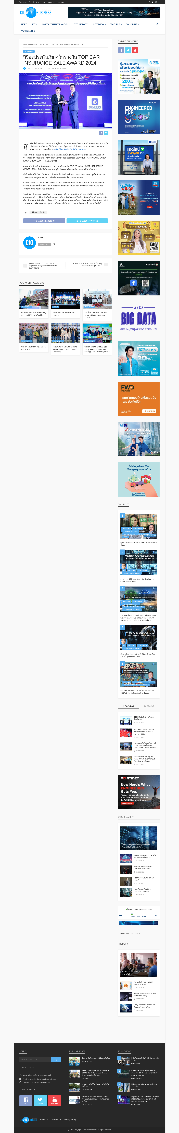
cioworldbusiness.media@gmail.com (42, 1079)
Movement (29, 51)
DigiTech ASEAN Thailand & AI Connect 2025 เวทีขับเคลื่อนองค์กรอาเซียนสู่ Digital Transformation (145, 1099)
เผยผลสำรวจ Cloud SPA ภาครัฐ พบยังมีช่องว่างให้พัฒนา (145, 856)
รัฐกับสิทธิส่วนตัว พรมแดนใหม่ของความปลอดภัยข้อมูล (138, 544)
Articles (126, 528)
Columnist (131, 24)
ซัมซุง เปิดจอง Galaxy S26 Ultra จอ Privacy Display (145, 995)
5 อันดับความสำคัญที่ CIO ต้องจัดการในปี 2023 (145, 1059)
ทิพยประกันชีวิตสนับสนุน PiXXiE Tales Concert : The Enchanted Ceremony (65, 349)
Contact (61, 2)
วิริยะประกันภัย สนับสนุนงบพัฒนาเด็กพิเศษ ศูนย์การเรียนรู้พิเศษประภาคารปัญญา (144, 759)
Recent (149, 706)
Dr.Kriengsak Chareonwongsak (136, 534)
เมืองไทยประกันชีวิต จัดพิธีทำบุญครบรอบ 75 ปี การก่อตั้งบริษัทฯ (33, 314)
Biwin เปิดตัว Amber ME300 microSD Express (143, 983)
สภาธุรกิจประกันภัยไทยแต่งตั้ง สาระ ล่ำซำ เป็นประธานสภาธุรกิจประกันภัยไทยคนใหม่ (95, 1099)
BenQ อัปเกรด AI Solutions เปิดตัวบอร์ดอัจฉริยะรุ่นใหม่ (144, 1006)
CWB (28, 68)
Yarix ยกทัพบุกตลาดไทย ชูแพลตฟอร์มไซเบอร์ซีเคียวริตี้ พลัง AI (136, 846)
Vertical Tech (28, 31)
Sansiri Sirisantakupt (132, 573)
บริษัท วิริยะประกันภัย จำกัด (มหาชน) (69, 149)
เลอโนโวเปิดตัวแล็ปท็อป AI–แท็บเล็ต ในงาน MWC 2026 (137, 973)
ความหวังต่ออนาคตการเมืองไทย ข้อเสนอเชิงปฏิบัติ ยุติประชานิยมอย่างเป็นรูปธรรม (137, 692)
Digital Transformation (55, 24)
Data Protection (130, 531)
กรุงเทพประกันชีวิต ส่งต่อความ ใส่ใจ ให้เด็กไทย (95, 1085)
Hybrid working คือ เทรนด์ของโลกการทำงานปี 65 (144, 1085)
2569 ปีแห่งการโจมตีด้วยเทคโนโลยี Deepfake (142, 890)
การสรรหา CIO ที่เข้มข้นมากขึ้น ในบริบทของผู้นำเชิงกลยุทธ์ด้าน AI (137, 580)
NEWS (33, 24)
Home (43, 2)
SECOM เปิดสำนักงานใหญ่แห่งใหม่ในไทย (144, 718)
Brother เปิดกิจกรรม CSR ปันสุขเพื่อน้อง (96, 1058)
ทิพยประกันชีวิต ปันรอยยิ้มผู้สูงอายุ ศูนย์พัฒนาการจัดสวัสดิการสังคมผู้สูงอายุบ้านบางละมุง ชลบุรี (97, 349)
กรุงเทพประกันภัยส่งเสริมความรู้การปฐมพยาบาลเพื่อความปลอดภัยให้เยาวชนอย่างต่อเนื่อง (145, 745)
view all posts (44, 244)
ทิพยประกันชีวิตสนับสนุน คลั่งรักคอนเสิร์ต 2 (33, 348)
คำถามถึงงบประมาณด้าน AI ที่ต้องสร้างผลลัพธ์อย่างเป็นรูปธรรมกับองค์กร (137, 655)
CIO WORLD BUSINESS (40, 1082)
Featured (115, 24)
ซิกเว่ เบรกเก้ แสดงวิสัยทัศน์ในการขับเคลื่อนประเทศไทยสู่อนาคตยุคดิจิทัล (144, 732)
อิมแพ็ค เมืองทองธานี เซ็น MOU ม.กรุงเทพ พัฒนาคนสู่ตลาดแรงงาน (96, 315)
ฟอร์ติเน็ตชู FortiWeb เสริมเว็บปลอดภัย (144, 879)
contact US (56, 1120)
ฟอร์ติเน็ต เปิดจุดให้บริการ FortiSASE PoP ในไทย (142, 868)
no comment (49, 68)
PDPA (126, 537)
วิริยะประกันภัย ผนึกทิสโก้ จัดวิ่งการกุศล (64, 314)
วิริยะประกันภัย (62, 68)
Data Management (131, 604)
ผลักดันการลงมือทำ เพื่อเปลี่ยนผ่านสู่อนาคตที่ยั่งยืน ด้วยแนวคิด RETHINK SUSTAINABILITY (144, 1073)
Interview (98, 24)
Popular (128, 706)
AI (124, 570)
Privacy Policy (70, 1120)
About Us (51, 2)
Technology (80, 24)
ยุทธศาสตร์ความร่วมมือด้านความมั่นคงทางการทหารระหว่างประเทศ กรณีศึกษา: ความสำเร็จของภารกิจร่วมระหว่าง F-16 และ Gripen (138, 617)
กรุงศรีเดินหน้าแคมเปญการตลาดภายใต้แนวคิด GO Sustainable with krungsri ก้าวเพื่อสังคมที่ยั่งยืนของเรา (95, 1073)
